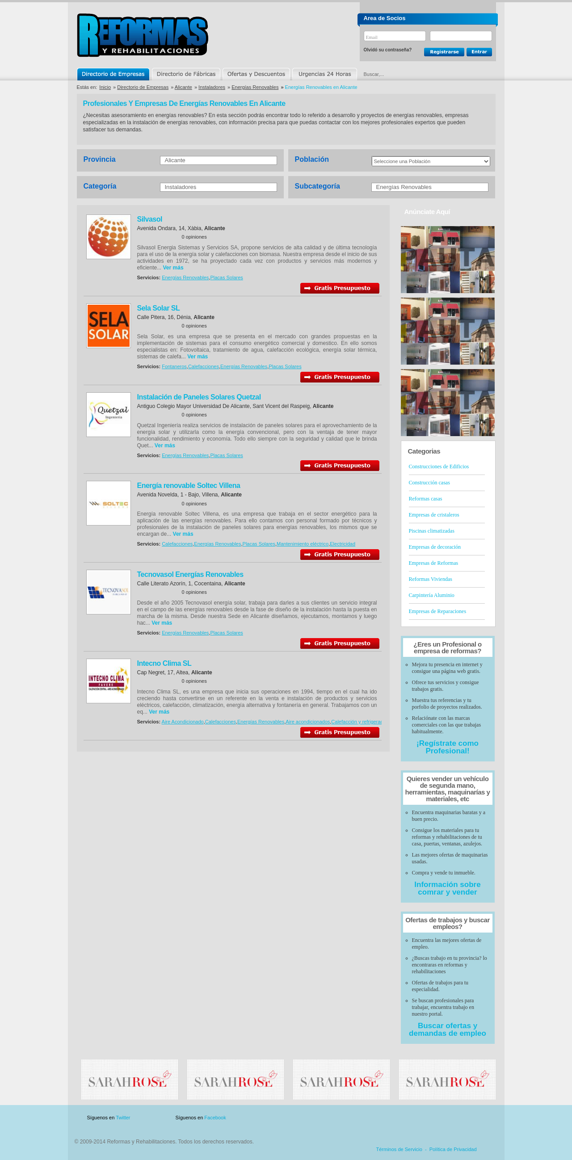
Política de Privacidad (453, 1149)
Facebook (215, 1117)
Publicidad (407, 1118)
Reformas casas (425, 499)
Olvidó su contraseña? (388, 49)
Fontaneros (174, 366)
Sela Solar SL (158, 308)
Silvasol (149, 219)
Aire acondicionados (308, 721)
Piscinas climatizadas (431, 531)
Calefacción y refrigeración (360, 721)
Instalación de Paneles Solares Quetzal (199, 397)
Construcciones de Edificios (439, 466)
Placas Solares (226, 277)
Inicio (105, 87)
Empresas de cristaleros (434, 515)
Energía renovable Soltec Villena (188, 485)
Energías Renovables (254, 87)
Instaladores (211, 87)
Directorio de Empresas (114, 74)
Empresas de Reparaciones (438, 611)
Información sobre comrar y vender (447, 888)
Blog (482, 1118)
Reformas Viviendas (430, 579)
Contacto (449, 1118)
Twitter (123, 1117)
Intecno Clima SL (164, 663)
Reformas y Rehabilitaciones (143, 35)
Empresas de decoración (435, 547)
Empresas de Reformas (433, 563)
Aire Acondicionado (183, 721)
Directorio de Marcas (186, 74)
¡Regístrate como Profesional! (447, 747)
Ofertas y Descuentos (256, 74)
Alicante (183, 87)
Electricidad (342, 543)
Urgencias (324, 74)
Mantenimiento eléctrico (302, 543)
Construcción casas (429, 482)
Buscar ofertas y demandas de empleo (447, 1029)
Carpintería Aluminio (431, 595)
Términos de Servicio (399, 1149)
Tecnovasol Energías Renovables (190, 574)
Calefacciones (203, 366)
